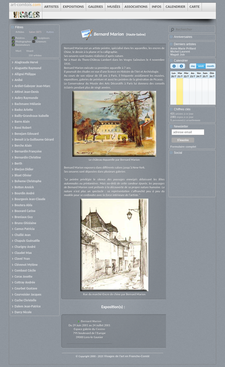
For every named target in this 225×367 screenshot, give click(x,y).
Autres (50, 32)
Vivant (29, 50)
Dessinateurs (23, 44)
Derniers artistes (185, 44)
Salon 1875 (35, 32)
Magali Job (177, 54)
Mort (18, 50)
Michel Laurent (180, 51)
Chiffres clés (182, 109)
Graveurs (41, 41)
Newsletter (181, 126)
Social (178, 152)
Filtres (19, 27)
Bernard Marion (91, 321)
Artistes (20, 32)
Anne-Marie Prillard (183, 48)
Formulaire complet (183, 146)
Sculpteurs (43, 38)
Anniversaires (183, 37)
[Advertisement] (193, 177)
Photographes (23, 41)
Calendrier (181, 60)
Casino (100, 329)
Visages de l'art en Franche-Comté (127, 356)
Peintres (20, 38)
